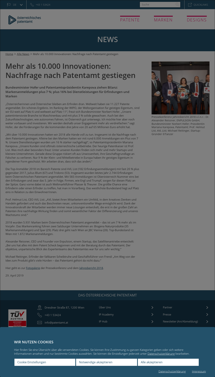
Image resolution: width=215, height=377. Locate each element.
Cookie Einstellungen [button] (31, 362)
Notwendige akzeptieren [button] (95, 362)
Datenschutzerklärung (161, 353)
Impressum (199, 371)
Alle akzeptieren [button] (152, 362)
